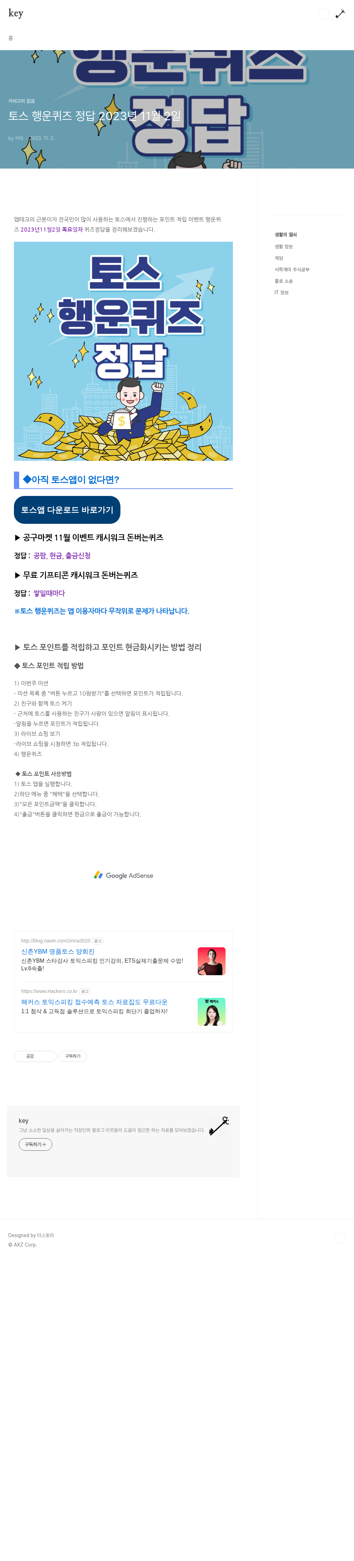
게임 (279, 467)
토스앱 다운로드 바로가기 (67, 509)
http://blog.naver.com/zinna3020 (55, 940)
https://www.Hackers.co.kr (49, 991)
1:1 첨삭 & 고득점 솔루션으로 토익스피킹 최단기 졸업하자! (94, 1011)
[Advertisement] (123, 875)
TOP (340, 1238)
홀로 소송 (284, 490)
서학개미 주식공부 (292, 478)
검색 (324, 14)
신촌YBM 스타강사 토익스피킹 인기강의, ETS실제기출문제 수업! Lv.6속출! (102, 964)
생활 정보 (284, 455)
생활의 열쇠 (286, 443)
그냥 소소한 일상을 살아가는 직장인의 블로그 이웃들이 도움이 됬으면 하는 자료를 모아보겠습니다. (112, 1130)
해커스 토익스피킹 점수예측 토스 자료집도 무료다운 (94, 1002)
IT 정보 (282, 501)
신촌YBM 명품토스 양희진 (58, 951)
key (15, 13)
